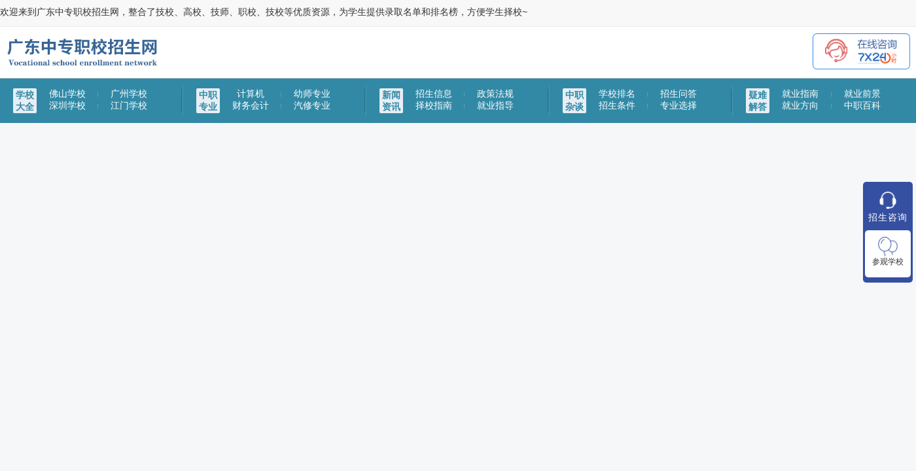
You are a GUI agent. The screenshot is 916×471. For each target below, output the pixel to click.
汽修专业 (312, 105)
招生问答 (678, 93)
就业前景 (862, 93)
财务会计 (250, 105)
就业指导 (495, 105)
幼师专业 (312, 93)
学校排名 (617, 93)
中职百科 (862, 105)
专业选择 (678, 105)
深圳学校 (67, 105)
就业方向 (800, 105)
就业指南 (800, 93)
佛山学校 (67, 93)
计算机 (250, 93)
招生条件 (617, 105)
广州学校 (129, 93)
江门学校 (129, 105)
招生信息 (433, 93)
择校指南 (433, 105)
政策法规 (495, 93)
